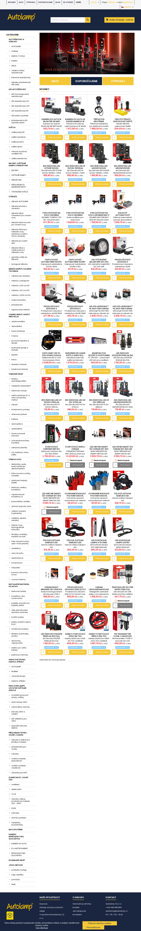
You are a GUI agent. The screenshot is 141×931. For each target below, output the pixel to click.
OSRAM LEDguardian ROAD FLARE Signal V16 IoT (99, 589)
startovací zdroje (19, 390)
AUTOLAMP (16, 46)
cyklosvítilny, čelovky (20, 707)
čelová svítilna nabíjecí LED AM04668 (51, 542)
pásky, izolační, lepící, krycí (21, 623)
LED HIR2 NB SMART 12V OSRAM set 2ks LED (51, 495)
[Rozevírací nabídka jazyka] (127, 7)
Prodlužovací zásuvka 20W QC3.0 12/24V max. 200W (75, 589)
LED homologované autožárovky (20, 95)
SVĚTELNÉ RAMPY (18, 175)
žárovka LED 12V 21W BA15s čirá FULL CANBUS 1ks (122, 589)
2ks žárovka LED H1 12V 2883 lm (99, 401)
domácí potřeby (18, 817)
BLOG (57, 2)
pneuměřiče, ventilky (20, 501)
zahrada (15, 813)
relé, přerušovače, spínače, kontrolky (19, 611)
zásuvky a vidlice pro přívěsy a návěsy (20, 740)
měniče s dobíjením (20, 280)
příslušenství (17, 305)
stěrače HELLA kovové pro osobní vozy (21, 223)
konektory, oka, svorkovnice (18, 597)
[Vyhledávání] (70, 20)
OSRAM (14, 51)
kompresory (16, 562)
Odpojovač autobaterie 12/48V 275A (75, 261)
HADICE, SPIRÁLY (18, 681)
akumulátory (17, 424)
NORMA (14, 671)
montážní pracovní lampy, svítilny (19, 696)
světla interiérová (19, 158)
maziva (14, 336)
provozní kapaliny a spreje (20, 341)
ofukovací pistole (19, 414)
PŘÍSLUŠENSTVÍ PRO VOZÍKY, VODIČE (18, 733)
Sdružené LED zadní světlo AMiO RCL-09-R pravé (75, 355)
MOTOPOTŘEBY (16, 829)
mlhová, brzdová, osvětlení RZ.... (19, 152)
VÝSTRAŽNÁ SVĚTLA (19, 191)
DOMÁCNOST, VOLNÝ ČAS (18, 778)
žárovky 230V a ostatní (18, 712)
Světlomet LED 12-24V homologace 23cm (51, 355)
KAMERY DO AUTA (19, 843)
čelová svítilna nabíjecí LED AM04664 (122, 495)
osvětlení (15, 784)
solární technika (18, 300)
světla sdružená (18, 137)
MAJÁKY (14, 170)
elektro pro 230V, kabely (19, 648)
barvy (14, 359)
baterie (14, 419)
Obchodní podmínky (82, 904)
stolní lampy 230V (19, 702)
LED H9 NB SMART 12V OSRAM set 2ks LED (122, 447)
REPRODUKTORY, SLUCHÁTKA (18, 854)
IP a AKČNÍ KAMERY (19, 848)
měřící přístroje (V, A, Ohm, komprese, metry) (20, 397)
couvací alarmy (18, 579)
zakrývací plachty (19, 447)
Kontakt (76, 907)
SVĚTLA (12, 127)
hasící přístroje (18, 331)
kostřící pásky (17, 617)
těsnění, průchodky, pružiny (20, 634)
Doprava (43, 904)
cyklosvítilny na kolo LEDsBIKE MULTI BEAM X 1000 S (98, 215)
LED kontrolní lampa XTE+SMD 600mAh (99, 542)
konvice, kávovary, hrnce (19, 573)
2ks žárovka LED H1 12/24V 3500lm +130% (75, 168)
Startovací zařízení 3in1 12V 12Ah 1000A (51, 449)
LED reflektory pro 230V (19, 719)
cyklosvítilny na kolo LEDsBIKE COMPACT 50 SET (51, 215)
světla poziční (17, 142)
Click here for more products (52, 659)
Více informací (42, 928)
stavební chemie (19, 364)
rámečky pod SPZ (19, 772)
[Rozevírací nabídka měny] (95, 2)
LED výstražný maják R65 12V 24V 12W (99, 261)
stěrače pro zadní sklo (19, 242)
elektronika (16, 789)
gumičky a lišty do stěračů (19, 258)
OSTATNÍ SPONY (18, 676)
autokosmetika (18, 321)
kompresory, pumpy (20, 409)
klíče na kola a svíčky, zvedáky (21, 474)
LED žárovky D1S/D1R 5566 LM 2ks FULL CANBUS (51, 636)
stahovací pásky (18, 591)
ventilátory (16, 548)
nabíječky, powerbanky (17, 823)
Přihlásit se (112, 2)
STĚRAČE (13, 196)
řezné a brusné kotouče (18, 434)
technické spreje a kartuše (19, 348)
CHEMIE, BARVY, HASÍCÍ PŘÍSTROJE (19, 315)
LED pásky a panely (19, 115)
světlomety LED (18, 132)
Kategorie (12, 34)
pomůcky (15, 879)
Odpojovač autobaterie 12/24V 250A (51, 261)
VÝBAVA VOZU (15, 459)
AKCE (21, 2)
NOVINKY (12, 2)
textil (13, 884)
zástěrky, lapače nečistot (18, 519)
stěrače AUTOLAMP (19, 201)
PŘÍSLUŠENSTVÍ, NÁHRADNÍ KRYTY (18, 185)
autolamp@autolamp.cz (117, 911)
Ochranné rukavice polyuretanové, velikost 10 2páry (75, 495)
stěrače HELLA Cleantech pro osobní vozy (21, 215)
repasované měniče (20, 309)
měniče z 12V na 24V (20, 290)
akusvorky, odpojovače (17, 641)
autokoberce (17, 558)
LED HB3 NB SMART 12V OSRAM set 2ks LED (98, 449)
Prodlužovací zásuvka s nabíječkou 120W (123, 261)
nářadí (14, 404)
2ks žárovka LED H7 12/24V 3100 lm (51, 401)
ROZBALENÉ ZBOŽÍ (17, 860)
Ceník (78, 2)
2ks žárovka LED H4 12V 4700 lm (75, 401)
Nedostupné (78, 465)
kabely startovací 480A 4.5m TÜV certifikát (99, 636)
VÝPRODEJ (30, 2)
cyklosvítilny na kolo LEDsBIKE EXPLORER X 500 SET (75, 215)
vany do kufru (17, 553)
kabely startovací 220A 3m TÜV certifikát (75, 636)
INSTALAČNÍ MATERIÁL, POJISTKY (19, 585)
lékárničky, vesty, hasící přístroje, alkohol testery (18, 466)
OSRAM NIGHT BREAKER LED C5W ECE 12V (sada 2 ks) (51, 589)
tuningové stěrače (19, 264)
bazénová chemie (19, 369)
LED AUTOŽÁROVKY (17, 89)
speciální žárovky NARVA (19, 726)
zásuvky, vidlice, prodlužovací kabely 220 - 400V (20, 801)
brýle (13, 808)
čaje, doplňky (17, 874)
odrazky (15, 754)
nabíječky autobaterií (21, 386)
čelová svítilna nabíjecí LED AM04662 (75, 542)
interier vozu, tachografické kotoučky (17, 527)
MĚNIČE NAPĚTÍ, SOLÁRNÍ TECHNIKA (20, 270)
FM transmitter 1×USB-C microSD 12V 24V (122, 636)
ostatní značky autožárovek (17, 71)
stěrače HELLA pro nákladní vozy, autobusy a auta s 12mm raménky (19, 232)
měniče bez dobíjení (20, 276)
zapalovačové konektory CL (18, 495)
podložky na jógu (19, 870)
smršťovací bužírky (19, 629)
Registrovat (127, 2)
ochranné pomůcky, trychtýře (20, 441)
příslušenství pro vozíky (18, 747)
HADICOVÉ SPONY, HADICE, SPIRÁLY (17, 660)
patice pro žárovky (19, 654)
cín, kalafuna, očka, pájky (20, 453)
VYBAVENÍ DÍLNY (16, 374)
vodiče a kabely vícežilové (18, 766)
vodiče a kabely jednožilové (18, 759)
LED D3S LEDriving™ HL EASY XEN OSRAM (122, 307)
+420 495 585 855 (114, 907)
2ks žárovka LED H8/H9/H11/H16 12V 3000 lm (122, 402)
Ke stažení (68, 2)
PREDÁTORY (16, 180)
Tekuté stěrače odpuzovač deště (122, 120)
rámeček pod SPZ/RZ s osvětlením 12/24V (99, 355)
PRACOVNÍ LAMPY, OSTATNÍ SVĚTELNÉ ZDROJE (17, 688)
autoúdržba (16, 326)
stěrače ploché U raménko (19, 207)
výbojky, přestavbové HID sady (21, 83)
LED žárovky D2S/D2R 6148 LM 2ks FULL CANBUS (122, 355)
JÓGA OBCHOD (16, 865)
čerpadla (15, 567)
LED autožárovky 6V (20, 110)
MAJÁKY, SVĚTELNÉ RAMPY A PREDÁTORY (18, 164)
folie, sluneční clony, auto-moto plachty (20, 542)
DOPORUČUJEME (45, 2)
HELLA (13, 65)
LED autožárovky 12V (20, 101)
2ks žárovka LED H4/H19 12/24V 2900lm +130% (99, 168)
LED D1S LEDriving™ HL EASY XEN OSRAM (99, 307)
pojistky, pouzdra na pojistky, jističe (20, 604)
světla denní (16, 146)
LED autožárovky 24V (20, 106)
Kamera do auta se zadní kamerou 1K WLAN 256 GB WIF (75, 121)
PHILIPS (14, 61)
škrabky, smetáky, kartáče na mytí (19, 535)
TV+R (13, 794)
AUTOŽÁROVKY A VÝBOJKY (16, 40)
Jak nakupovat (79, 911)
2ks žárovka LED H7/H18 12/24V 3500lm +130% (51, 168)
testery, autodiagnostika (18, 379)
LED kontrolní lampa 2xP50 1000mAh (122, 542)
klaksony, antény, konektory (19, 488)
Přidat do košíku (54, 137)
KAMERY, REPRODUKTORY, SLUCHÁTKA (16, 836)
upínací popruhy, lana (21, 506)
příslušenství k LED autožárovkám (19, 121)
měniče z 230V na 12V (21, 295)
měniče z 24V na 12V (20, 285)
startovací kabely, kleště (19, 481)
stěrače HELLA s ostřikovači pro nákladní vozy (18, 250)
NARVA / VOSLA (18, 56)
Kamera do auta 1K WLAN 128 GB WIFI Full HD (51, 121)
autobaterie (16, 428)
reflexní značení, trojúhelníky (18, 512)
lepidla (14, 354)
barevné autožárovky (21, 77)
